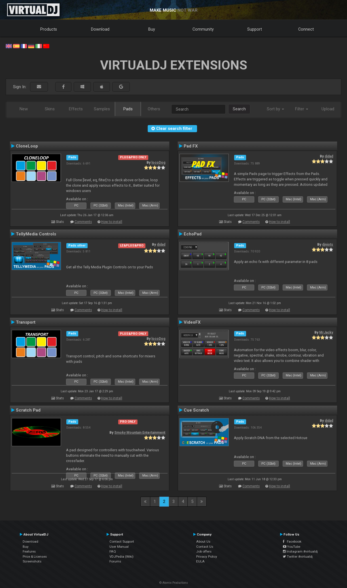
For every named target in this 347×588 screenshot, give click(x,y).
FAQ (112, 551)
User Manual (119, 547)
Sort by (275, 108)
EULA (200, 561)
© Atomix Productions (173, 583)
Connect (306, 29)
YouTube (291, 547)
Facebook (292, 541)
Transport (25, 322)
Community (203, 29)
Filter (301, 108)
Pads (128, 108)
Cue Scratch (196, 410)
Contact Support (121, 541)
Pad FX (191, 146)
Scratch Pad (28, 410)
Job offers (203, 551)
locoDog (158, 163)
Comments (83, 222)
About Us (203, 541)
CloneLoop (27, 146)
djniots (327, 244)
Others (154, 108)
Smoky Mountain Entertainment (139, 433)
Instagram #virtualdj (300, 551)
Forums (115, 561)
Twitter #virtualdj (298, 557)
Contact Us (204, 547)
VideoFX (192, 322)
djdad (329, 156)
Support (254, 29)
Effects (76, 108)
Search (239, 108)
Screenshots (32, 561)
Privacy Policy (206, 557)
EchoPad (193, 234)
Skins (50, 108)
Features (29, 551)
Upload (327, 108)
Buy (151, 29)
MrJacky (326, 332)
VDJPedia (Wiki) (121, 557)
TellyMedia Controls (36, 234)
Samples (102, 108)
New (24, 108)
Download (100, 29)
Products (48, 29)
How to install (111, 222)
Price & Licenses (35, 557)
